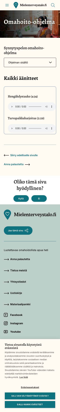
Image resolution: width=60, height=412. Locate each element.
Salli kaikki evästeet (30, 404)
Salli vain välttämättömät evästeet (30, 396)
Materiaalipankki (17, 304)
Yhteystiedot (15, 281)
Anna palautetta (17, 164)
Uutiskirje (13, 293)
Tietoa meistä (15, 270)
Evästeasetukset (30, 387)
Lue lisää (23, 377)
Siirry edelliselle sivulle (21, 155)
